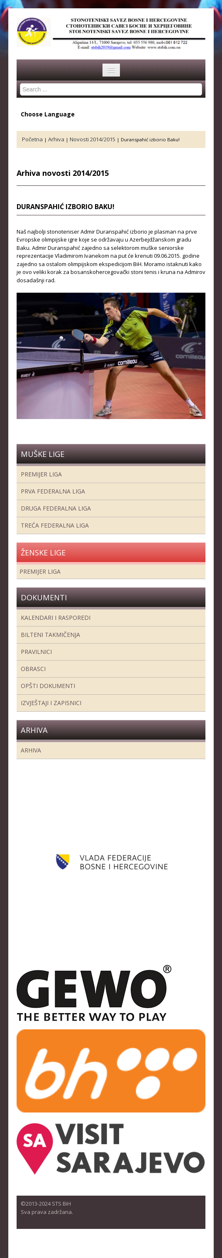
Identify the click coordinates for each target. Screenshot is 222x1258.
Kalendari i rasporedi (55, 618)
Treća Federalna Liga (55, 525)
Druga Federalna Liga (56, 508)
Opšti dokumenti (48, 686)
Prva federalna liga (53, 491)
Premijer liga (41, 474)
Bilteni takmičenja (50, 635)
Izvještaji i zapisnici (51, 703)
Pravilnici (36, 652)
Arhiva (31, 750)
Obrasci (33, 669)
